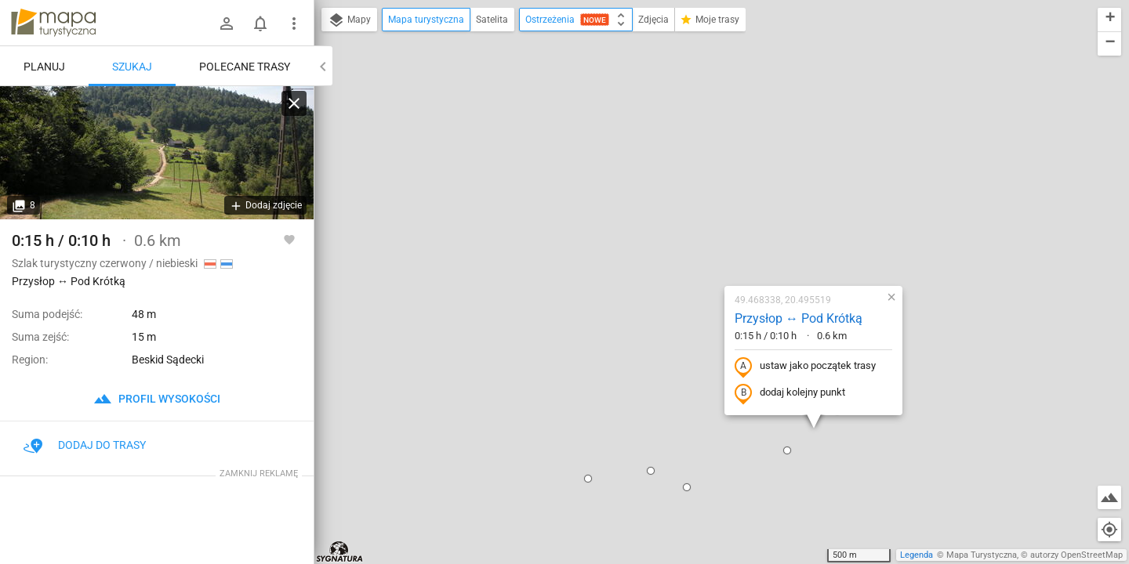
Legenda (916, 555)
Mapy (349, 20)
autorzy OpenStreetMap (1076, 555)
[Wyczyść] (294, 103)
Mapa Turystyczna (981, 555)
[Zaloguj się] (226, 23)
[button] (558, 318)
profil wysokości (156, 398)
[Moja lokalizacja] (1109, 529)
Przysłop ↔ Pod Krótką (706, 165)
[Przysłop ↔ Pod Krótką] (157, 152)
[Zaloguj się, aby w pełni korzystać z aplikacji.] (289, 239)
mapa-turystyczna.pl (53, 22)
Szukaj (132, 66)
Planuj (44, 66)
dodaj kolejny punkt (697, 240)
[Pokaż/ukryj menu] (294, 23)
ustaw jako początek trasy (712, 214)
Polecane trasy (244, 66)
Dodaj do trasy (85, 445)
